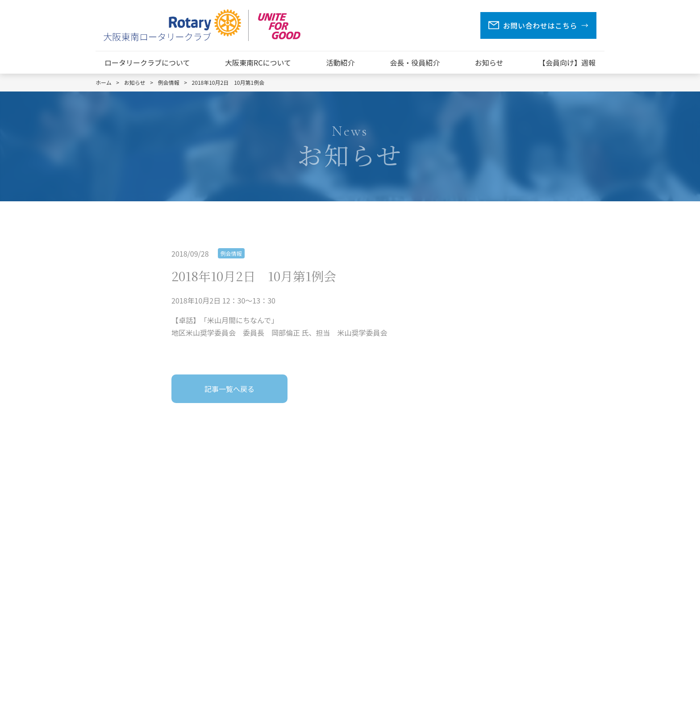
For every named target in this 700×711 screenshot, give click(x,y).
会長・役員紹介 (415, 62)
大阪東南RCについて (258, 62)
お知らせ (489, 62)
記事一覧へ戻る (229, 388)
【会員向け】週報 (567, 62)
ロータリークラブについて (147, 62)
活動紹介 (340, 62)
